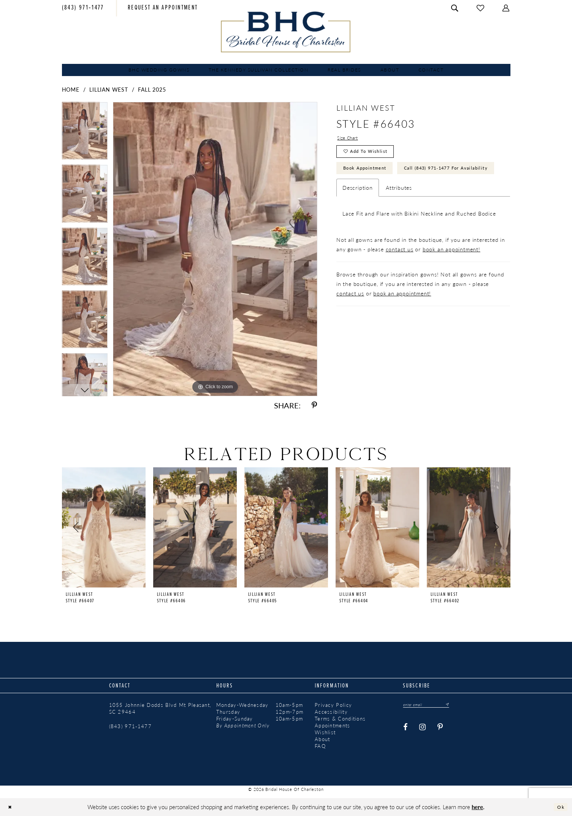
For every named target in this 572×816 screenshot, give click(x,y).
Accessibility (331, 711)
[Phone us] (83, 8)
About (322, 739)
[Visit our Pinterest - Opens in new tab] (440, 729)
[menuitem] (83, 8)
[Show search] (454, 8)
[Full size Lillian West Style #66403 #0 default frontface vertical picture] (215, 248)
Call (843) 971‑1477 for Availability (398, 198)
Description (357, 219)
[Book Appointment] (163, 8)
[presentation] (104, 527)
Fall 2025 (152, 89)
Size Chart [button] (350, 139)
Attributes (399, 219)
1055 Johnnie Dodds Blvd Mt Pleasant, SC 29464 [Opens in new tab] (160, 708)
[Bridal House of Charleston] (286, 32)
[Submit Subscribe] (457, 705)
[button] (506, 8)
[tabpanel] (85, 133)
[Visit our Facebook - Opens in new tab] (405, 729)
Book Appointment (373, 177)
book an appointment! (451, 280)
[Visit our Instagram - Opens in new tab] (422, 729)
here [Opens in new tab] (477, 807)
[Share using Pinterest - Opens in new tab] (314, 405)
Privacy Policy (333, 705)
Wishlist (325, 732)
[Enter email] (432, 705)
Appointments (332, 725)
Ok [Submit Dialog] (559, 807)
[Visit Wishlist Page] (481, 8)
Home (70, 89)
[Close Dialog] (12, 807)
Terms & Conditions (340, 718)
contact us (400, 280)
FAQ (320, 746)
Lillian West (108, 89)
